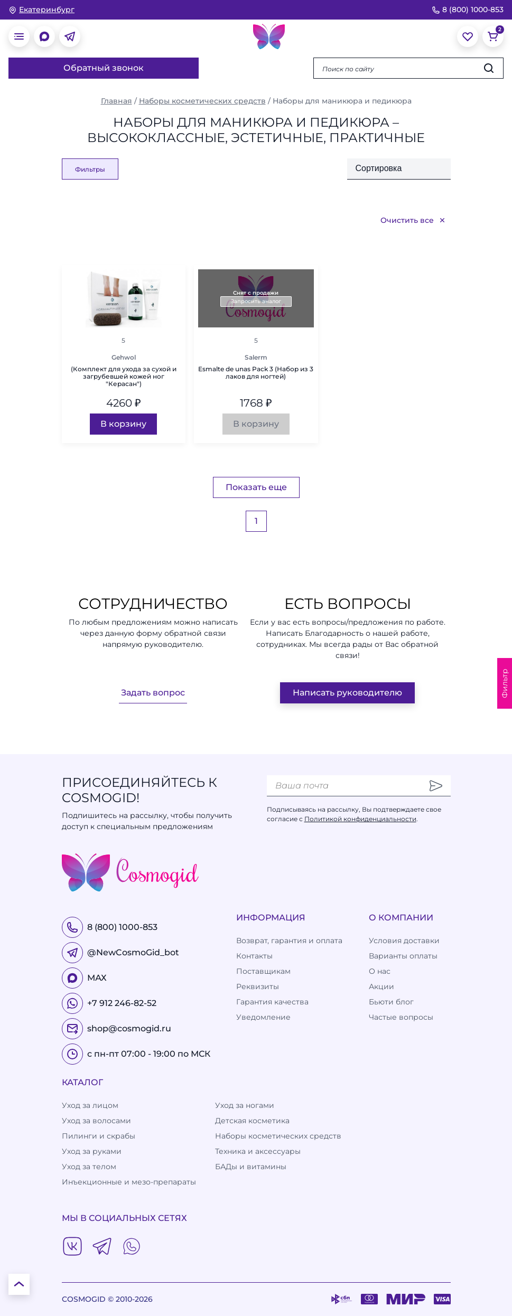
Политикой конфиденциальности (360, 819)
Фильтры (90, 169)
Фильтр (504, 683)
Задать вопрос (153, 693)
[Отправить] (436, 785)
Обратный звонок (103, 68)
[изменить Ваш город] (41, 10)
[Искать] (488, 68)
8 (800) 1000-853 (468, 9)
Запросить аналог (256, 301)
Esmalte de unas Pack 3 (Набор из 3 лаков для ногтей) (255, 372)
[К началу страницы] (19, 1284)
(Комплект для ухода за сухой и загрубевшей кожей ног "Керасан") (123, 376)
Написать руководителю (347, 693)
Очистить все (413, 220)
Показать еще (256, 487)
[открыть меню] (19, 36)
